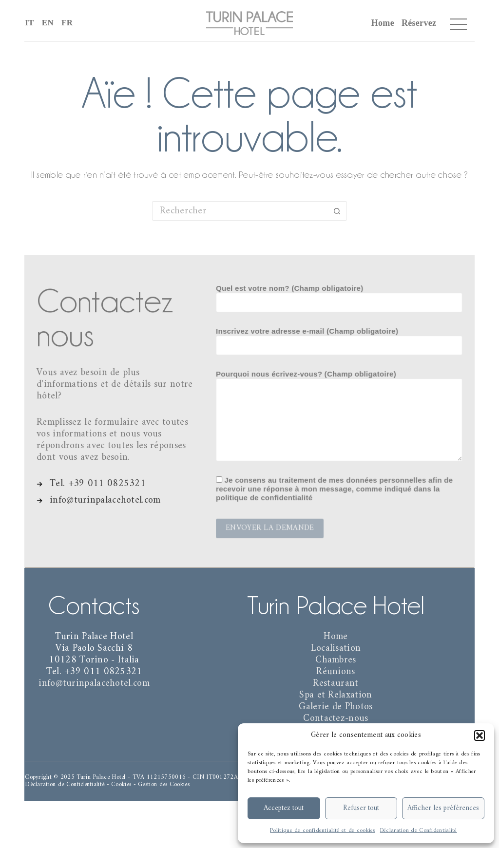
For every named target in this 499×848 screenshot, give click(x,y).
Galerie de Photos (335, 707)
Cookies (121, 784)
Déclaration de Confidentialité (418, 831)
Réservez (419, 23)
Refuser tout (361, 808)
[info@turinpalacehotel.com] (99, 499)
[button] (479, 735)
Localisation (336, 648)
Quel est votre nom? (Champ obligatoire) (339, 297)
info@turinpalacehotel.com (94, 683)
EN (48, 22)
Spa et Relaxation (335, 695)
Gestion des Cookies (164, 784)
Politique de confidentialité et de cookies (322, 831)
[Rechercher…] (239, 211)
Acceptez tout (284, 808)
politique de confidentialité (265, 495)
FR (67, 22)
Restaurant (335, 683)
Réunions (335, 671)
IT (29, 22)
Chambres (335, 660)
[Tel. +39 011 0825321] (91, 482)
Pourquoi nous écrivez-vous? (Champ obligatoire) (339, 415)
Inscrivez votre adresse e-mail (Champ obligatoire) (339, 339)
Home (382, 23)
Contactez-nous (335, 718)
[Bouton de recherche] (337, 211)
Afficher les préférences (443, 808)
